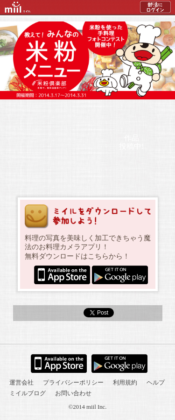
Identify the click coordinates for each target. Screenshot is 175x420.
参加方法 (38, 113)
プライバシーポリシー (73, 382)
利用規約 (125, 382)
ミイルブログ (27, 393)
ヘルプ (156, 382)
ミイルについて (136, 113)
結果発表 (87, 113)
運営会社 (21, 382)
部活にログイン (155, 9)
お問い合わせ (73, 393)
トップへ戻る (87, 333)
